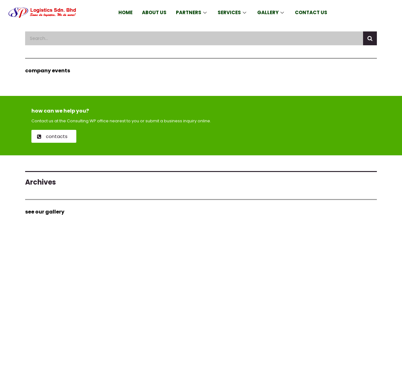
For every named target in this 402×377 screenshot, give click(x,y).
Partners (192, 12)
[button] (53, 136)
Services (233, 12)
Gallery (271, 12)
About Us (154, 12)
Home (125, 12)
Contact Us (311, 12)
